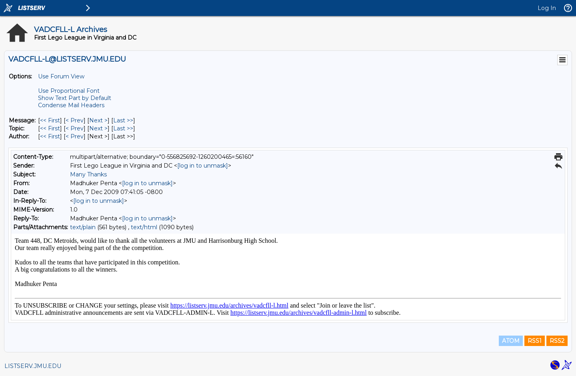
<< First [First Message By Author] (50, 136)
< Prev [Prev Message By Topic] (75, 128)
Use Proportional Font (69, 90)
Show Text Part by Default (74, 98)
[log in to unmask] (202, 165)
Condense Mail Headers (71, 105)
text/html (144, 227)
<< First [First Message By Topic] (50, 128)
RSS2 (557, 340)
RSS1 (535, 340)
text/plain (83, 227)
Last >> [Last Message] (123, 120)
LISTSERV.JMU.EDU (32, 366)
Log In (547, 8)
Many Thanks (88, 174)
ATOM (511, 340)
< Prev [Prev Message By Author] (75, 136)
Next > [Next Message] (98, 120)
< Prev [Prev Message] (75, 120)
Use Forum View (61, 76)
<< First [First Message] (50, 120)
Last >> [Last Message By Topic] (123, 128)
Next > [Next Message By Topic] (98, 128)
